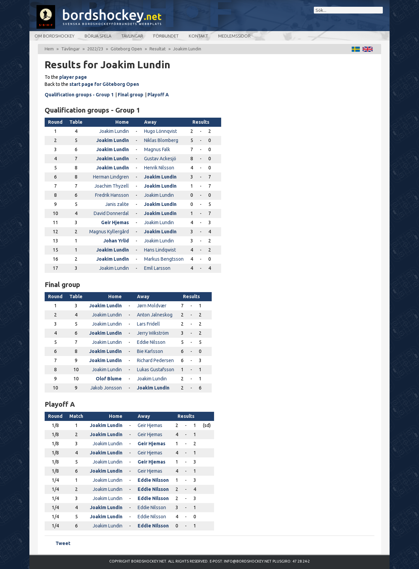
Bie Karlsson (150, 351)
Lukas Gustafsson (155, 369)
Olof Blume (109, 378)
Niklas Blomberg (161, 140)
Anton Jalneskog (154, 314)
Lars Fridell (148, 324)
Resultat (157, 48)
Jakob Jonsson (106, 387)
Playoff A (158, 94)
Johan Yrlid (116, 240)
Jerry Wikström (153, 333)
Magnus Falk (157, 149)
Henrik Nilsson (159, 167)
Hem (49, 48)
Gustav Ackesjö (160, 158)
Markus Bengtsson (164, 259)
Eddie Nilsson (151, 342)
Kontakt (198, 35)
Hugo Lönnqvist (160, 131)
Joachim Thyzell (111, 186)
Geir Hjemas (115, 222)
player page (73, 77)
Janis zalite (117, 204)
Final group (130, 94)
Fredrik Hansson (112, 195)
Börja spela (98, 35)
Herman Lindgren (111, 177)
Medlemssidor (234, 35)
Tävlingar (132, 35)
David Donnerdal (111, 213)
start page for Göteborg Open (104, 84)
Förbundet (166, 35)
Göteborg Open (126, 48)
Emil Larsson (157, 268)
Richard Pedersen (155, 360)
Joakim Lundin (114, 131)
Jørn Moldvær (151, 305)
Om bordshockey (54, 35)
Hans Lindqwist (160, 250)
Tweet (62, 543)
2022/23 (95, 48)
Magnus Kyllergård (109, 231)
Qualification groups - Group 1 (79, 94)
